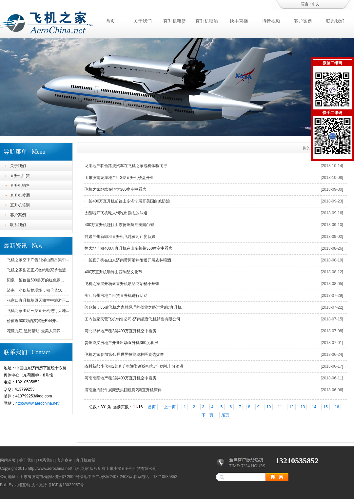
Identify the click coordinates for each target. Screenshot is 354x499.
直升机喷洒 (206, 21)
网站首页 (8, 460)
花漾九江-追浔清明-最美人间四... (35, 331)
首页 (110, 21)
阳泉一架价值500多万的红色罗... (35, 280)
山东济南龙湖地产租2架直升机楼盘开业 (119, 177)
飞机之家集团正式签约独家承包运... (38, 270)
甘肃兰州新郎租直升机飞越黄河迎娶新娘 (120, 236)
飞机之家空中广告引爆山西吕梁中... (38, 260)
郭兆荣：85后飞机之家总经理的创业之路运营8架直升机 (133, 307)
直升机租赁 (174, 21)
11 (280, 407)
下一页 (207, 415)
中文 (315, 4)
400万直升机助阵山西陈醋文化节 (113, 272)
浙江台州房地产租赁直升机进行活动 (116, 295)
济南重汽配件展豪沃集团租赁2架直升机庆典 (123, 390)
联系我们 (335, 21)
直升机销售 (20, 185)
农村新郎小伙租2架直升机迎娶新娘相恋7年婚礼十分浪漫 (134, 366)
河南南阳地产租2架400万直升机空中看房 (120, 378)
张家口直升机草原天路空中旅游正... (38, 300)
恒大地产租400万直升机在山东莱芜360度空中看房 (128, 248)
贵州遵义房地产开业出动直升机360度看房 (121, 342)
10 (268, 407)
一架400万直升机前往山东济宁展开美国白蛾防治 (127, 201)
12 (291, 407)
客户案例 (303, 21)
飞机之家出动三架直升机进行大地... (38, 310)
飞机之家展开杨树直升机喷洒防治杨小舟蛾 (122, 283)
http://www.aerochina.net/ (37, 403)
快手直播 (239, 21)
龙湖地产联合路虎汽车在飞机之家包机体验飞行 (126, 165)
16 (337, 407)
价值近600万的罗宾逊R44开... (33, 320)
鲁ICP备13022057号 (66, 485)
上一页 (170, 407)
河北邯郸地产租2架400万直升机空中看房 (120, 331)
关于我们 (142, 21)
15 (325, 407)
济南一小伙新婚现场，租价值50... (36, 290)
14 (314, 407)
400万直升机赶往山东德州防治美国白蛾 (119, 224)
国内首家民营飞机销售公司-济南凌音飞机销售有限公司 (132, 319)
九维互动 (22, 485)
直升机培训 (20, 205)
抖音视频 (271, 21)
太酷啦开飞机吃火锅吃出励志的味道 (116, 213)
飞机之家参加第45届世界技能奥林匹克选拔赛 (124, 354)
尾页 (225, 415)
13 (303, 407)
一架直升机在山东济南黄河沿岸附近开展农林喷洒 (128, 260)
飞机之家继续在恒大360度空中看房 (115, 189)
